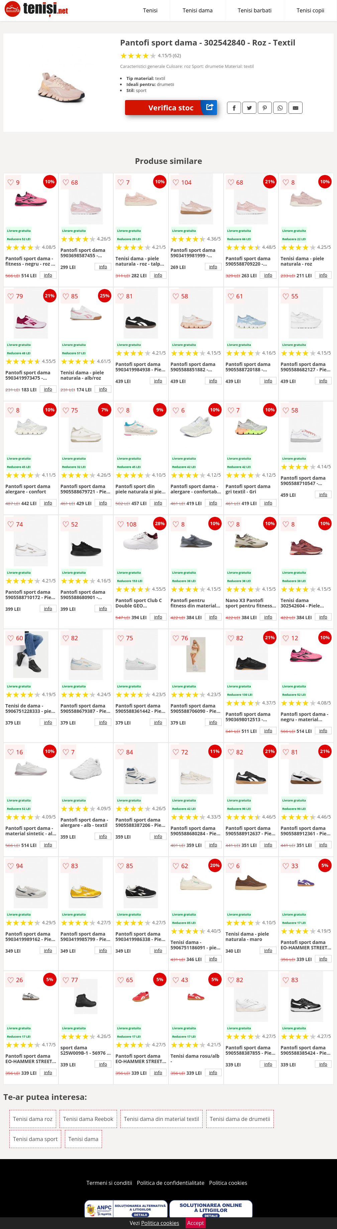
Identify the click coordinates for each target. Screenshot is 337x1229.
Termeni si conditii (109, 1183)
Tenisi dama (198, 10)
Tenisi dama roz (32, 1119)
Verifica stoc (182, 107)
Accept (195, 1223)
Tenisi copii (310, 10)
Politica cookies (228, 1183)
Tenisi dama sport (35, 1139)
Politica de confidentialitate (171, 1183)
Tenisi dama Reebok (88, 1119)
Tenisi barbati (254, 10)
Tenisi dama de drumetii (240, 1119)
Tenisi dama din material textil (161, 1119)
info (48, 275)
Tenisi (150, 10)
